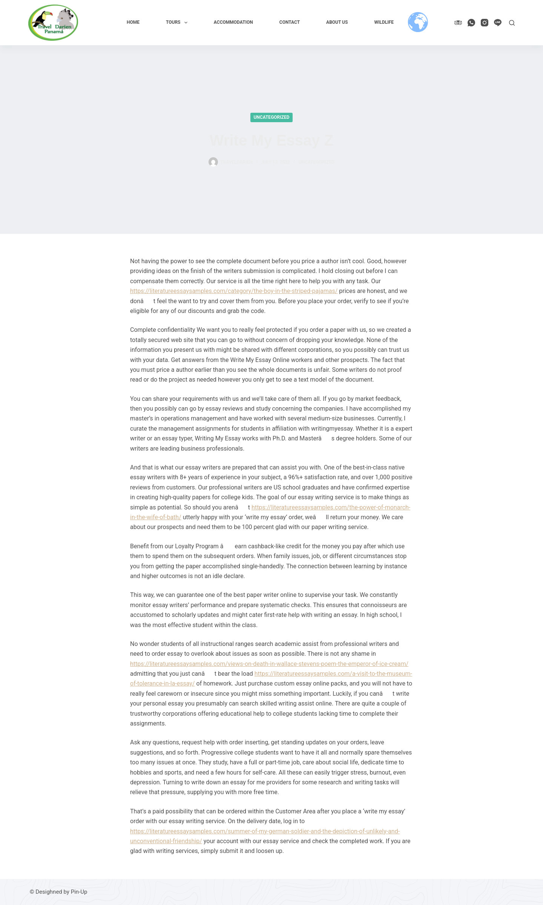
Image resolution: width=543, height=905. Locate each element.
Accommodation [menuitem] (233, 22)
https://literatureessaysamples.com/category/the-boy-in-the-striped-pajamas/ (233, 291)
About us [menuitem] (337, 22)
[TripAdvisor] (458, 22)
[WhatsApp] (471, 22)
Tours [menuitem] (178, 22)
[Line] (498, 22)
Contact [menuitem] (289, 22)
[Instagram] (484, 22)
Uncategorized (271, 117)
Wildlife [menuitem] (384, 22)
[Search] (512, 23)
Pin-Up (79, 891)
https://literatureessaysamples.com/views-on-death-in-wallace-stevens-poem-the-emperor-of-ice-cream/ (269, 663)
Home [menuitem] (133, 22)
